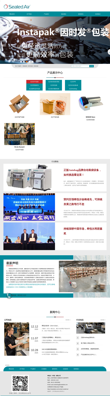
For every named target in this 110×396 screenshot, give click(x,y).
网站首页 (12, 14)
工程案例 (43, 369)
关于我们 (29, 14)
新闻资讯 (80, 14)
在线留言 (65, 369)
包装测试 (63, 14)
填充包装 (30, 66)
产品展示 (46, 14)
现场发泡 (25, 66)
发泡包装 (36, 66)
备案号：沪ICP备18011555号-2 (55, 391)
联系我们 (98, 14)
